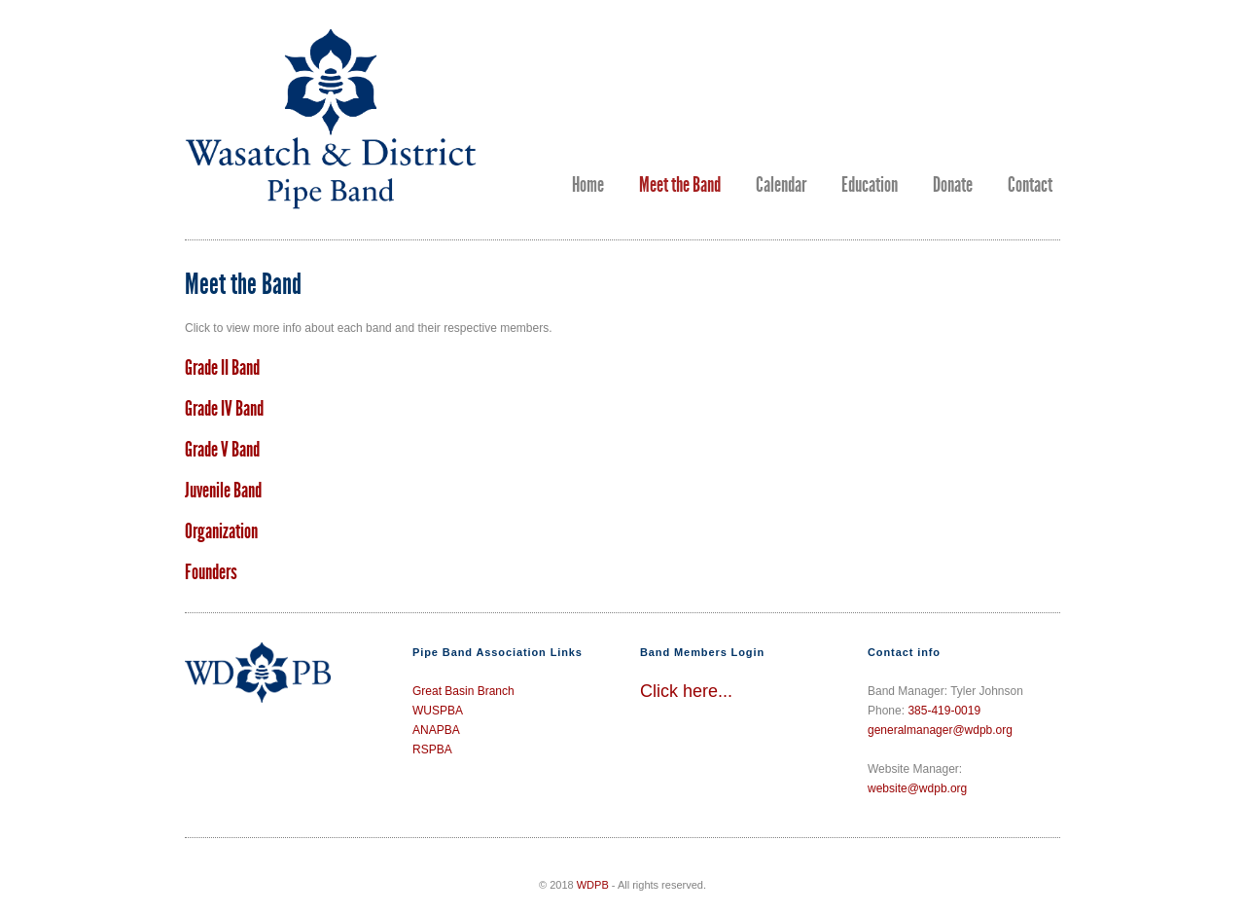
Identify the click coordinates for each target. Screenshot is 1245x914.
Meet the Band (680, 185)
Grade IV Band (224, 408)
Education (869, 185)
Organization (221, 531)
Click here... (686, 691)
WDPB (593, 885)
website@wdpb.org (917, 788)
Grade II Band (222, 368)
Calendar (781, 185)
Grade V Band (222, 449)
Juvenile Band (223, 490)
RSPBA (432, 749)
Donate (953, 185)
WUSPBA (437, 710)
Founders (211, 572)
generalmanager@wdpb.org (940, 730)
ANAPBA (436, 730)
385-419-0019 (943, 710)
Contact (1030, 185)
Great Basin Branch (463, 691)
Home (588, 185)
